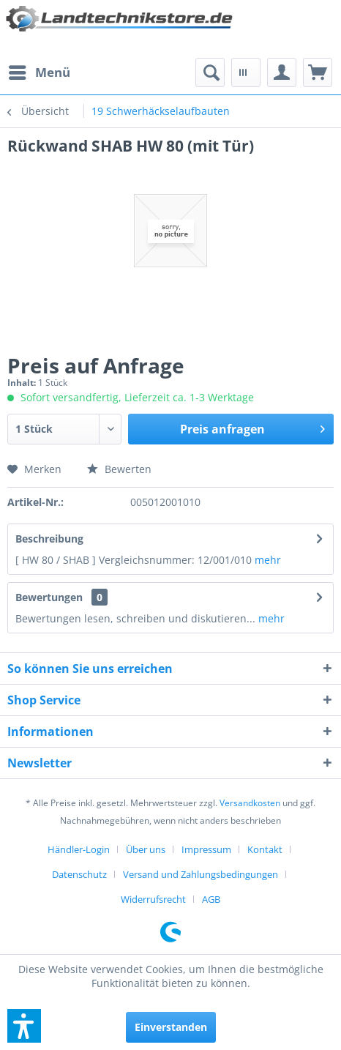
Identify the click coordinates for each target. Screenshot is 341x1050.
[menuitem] (39, 72)
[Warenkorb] (317, 72)
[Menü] (39, 72)
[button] (24, 1026)
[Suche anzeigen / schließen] (210, 72)
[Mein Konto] (281, 72)
